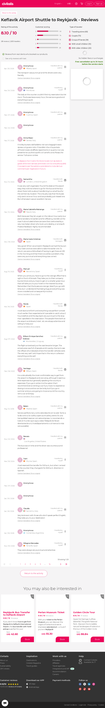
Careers (55, 674)
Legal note (82, 705)
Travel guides (31, 666)
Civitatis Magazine (33, 663)
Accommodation (59, 672)
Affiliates (55, 663)
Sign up (99, 4)
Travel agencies (58, 666)
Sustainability (5, 666)
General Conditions (70, 705)
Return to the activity (9, 13)
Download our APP (35, 680)
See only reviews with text (15, 59)
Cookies (101, 705)
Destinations (31, 660)
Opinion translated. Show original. (29, 78)
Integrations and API (61, 669)
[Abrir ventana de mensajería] (5, 703)
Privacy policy (92, 705)
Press (2, 663)
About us (3, 660)
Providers (56, 660)
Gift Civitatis (4, 669)
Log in (89, 4)
